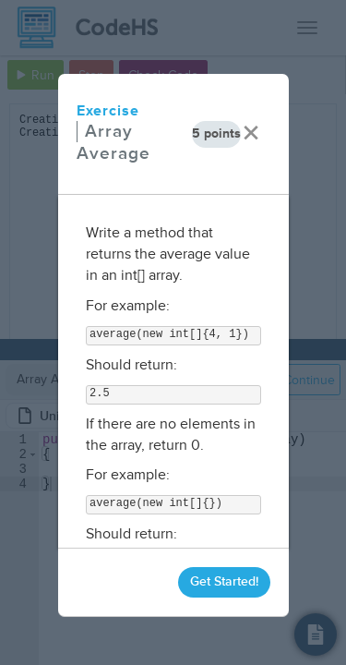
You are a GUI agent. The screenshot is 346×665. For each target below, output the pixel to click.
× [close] (251, 133)
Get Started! (224, 581)
